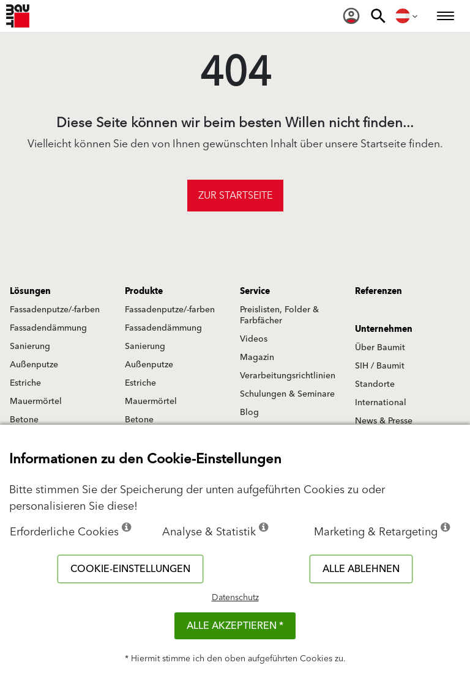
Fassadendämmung (48, 328)
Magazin (257, 357)
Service (255, 291)
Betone (24, 420)
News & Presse (383, 421)
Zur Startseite (235, 195)
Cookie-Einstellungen (130, 569)
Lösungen (30, 291)
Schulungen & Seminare (287, 394)
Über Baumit (380, 347)
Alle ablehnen (361, 569)
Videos (253, 339)
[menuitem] (351, 16)
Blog (249, 412)
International (380, 402)
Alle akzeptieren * (235, 625)
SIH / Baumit (380, 366)
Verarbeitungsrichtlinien (287, 376)
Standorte (375, 384)
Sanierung (30, 346)
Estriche (25, 383)
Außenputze (34, 365)
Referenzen (378, 291)
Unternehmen (383, 329)
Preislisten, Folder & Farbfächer (279, 315)
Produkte (144, 291)
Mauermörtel (36, 401)
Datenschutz (235, 597)
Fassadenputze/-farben (55, 310)
